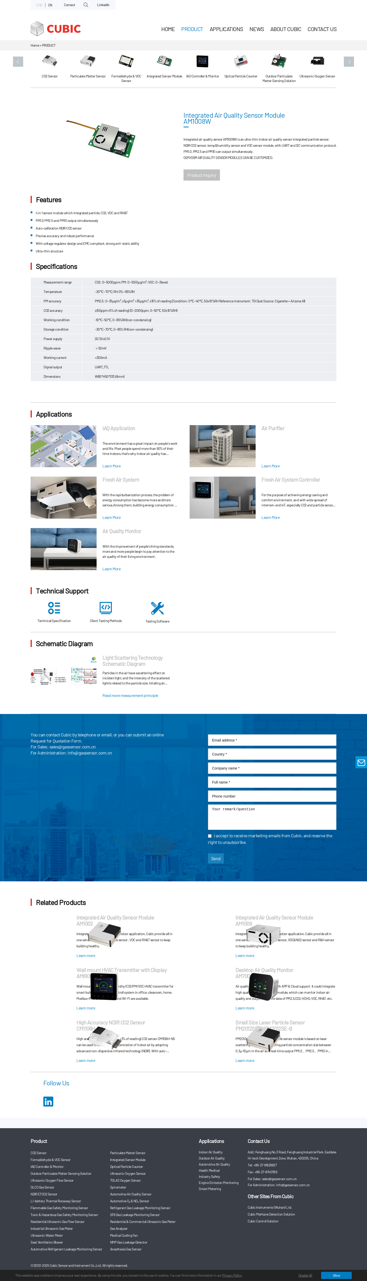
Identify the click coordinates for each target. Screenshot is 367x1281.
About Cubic (286, 28)
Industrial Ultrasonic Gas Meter (52, 1228)
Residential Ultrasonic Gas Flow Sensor (57, 1221)
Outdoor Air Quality (212, 1158)
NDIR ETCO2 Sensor (44, 1194)
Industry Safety (209, 1176)
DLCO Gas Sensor (42, 1187)
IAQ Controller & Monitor (47, 1166)
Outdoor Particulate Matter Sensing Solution (61, 1173)
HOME (168, 28)
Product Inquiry (201, 175)
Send (216, 858)
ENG (39, 5)
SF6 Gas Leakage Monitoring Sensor (135, 1214)
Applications (226, 28)
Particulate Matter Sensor (128, 1153)
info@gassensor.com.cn (90, 753)
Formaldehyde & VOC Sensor (51, 1159)
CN (50, 5)
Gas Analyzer (119, 1228)
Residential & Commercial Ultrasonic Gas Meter (143, 1221)
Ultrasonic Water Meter (47, 1235)
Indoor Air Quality (210, 1152)
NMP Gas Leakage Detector (128, 1242)
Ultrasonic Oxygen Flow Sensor (52, 1180)
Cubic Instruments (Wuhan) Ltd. (270, 1207)
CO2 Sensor (38, 1153)
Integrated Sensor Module (128, 1159)
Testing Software (157, 612)
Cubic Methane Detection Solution (271, 1214)
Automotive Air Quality (214, 1164)
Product (192, 28)
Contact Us (322, 28)
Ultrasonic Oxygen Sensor (128, 1173)
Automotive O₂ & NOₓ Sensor (129, 1201)
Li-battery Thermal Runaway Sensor (56, 1201)
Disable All (305, 1275)
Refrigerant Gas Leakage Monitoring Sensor (140, 1208)
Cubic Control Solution (263, 1221)
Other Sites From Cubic (270, 1196)
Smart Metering (210, 1188)
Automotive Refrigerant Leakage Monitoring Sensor (66, 1249)
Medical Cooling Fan (124, 1235)
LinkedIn (103, 5)
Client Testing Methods (106, 612)
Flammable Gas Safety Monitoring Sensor (59, 1208)
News (257, 28)
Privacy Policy (232, 1275)
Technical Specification (54, 612)
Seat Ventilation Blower (47, 1242)
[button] (18, 62)
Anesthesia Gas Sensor (126, 1249)
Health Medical (209, 1170)
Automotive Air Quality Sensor (131, 1194)
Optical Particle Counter (126, 1166)
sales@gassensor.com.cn (72, 746)
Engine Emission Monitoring (218, 1182)
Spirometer (118, 1187)
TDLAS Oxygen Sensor (125, 1180)
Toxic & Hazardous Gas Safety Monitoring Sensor (64, 1214)
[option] (50, 69)
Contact (69, 5)
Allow (336, 1275)
